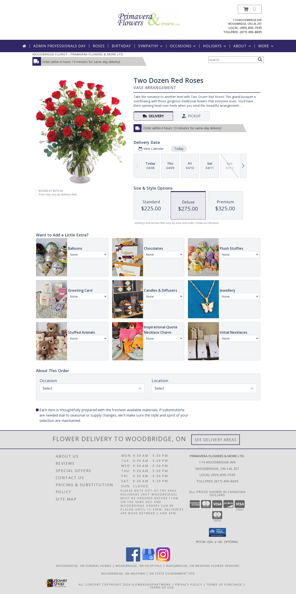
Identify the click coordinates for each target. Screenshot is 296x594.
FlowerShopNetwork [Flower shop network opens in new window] (151, 584)
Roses (98, 46)
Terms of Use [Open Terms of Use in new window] (162, 587)
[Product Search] (232, 60)
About (242, 46)
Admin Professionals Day (59, 46)
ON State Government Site (172, 573)
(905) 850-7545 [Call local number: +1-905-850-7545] (251, 28)
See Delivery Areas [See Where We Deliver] (216, 439)
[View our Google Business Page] (148, 560)
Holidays (215, 46)
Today (178, 149)
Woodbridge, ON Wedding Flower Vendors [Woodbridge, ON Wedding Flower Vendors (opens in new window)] (203, 565)
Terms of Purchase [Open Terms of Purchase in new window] (224, 584)
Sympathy (151, 46)
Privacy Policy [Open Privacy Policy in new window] (188, 584)
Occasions (183, 46)
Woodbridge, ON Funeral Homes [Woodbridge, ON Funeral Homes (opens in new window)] (84, 565)
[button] (250, 9)
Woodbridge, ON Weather (123, 573)
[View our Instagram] (163, 560)
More (266, 46)
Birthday (121, 46)
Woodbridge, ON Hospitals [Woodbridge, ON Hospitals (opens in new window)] (138, 565)
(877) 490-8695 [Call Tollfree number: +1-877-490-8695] (226, 481)
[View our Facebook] (133, 560)
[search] (260, 59)
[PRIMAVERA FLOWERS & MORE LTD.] (148, 20)
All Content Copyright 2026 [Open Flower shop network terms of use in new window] (104, 584)
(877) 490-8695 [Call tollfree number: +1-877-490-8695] (251, 32)
